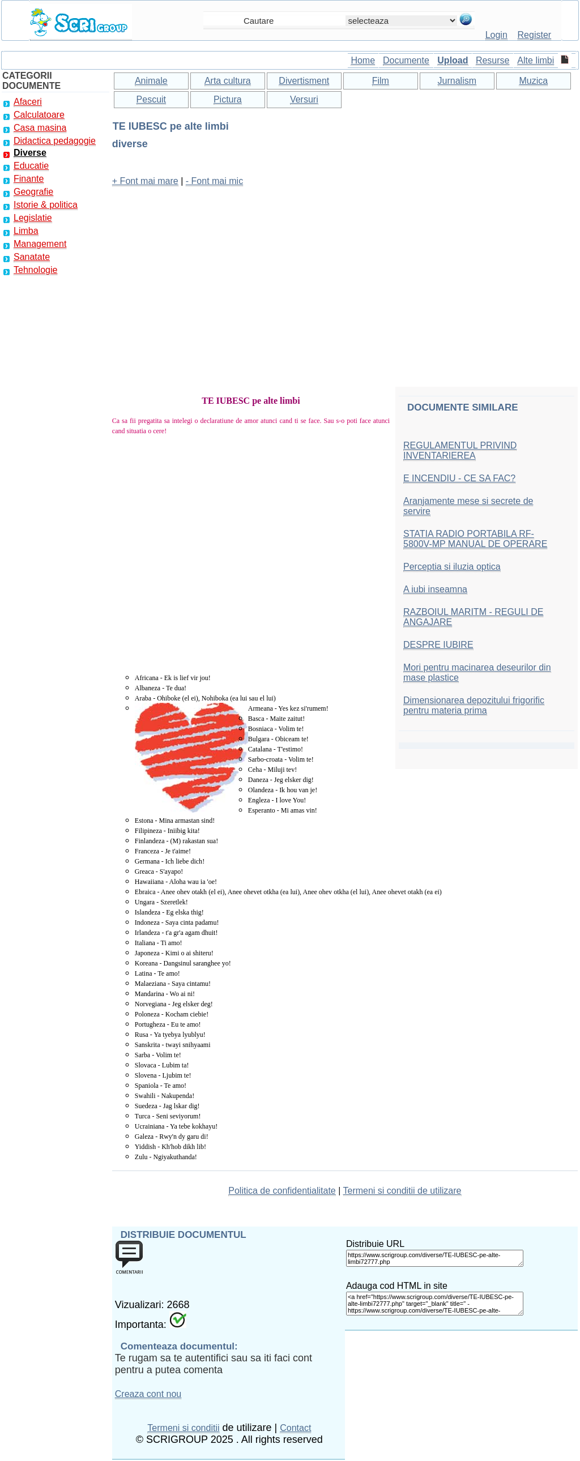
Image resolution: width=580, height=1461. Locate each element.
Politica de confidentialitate (281, 1190)
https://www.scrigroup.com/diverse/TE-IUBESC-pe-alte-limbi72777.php (434, 1258)
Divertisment (304, 81)
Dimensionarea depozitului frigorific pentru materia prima (473, 705)
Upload (452, 60)
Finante (29, 178)
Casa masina (40, 128)
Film (380, 81)
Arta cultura (227, 81)
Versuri (304, 99)
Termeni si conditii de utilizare (402, 1190)
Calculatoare (39, 114)
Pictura (228, 99)
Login (496, 35)
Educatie (31, 165)
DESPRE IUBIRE (438, 645)
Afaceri (28, 101)
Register (535, 35)
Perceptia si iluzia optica (452, 566)
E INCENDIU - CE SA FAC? (459, 478)
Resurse (493, 60)
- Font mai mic (214, 181)
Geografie (33, 191)
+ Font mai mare (145, 181)
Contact (295, 1428)
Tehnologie (35, 270)
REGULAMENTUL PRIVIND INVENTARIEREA (460, 450)
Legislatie (33, 218)
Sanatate (32, 257)
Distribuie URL (375, 1244)
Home (363, 60)
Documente (406, 60)
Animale (151, 81)
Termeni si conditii (183, 1428)
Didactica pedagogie (55, 141)
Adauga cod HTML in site (396, 1286)
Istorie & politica (46, 205)
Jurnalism (457, 81)
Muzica (533, 81)
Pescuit (151, 99)
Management (40, 244)
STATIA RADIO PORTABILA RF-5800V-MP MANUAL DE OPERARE (475, 539)
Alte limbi (535, 60)
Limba (26, 231)
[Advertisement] (345, 275)
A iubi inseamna (435, 589)
